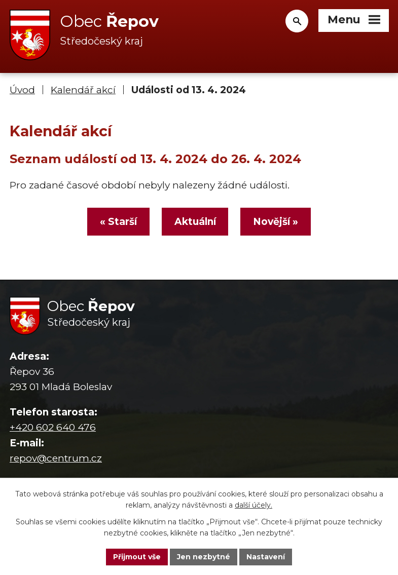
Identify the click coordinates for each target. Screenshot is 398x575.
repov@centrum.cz (56, 458)
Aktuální (195, 221)
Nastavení (265, 556)
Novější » (275, 221)
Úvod (22, 90)
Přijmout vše (137, 556)
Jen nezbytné (203, 556)
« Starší (118, 221)
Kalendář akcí (83, 90)
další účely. (253, 505)
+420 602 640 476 (53, 427)
